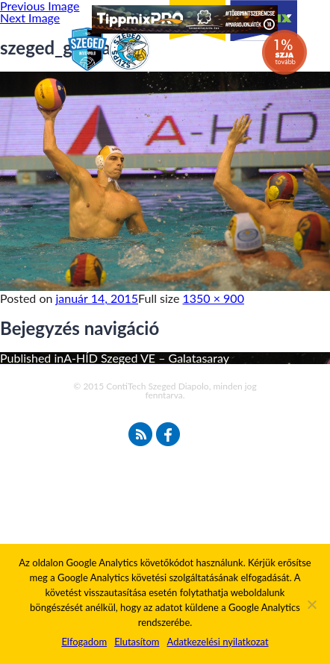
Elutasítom (136, 642)
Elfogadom (84, 642)
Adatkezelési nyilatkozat (217, 642)
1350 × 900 (213, 298)
